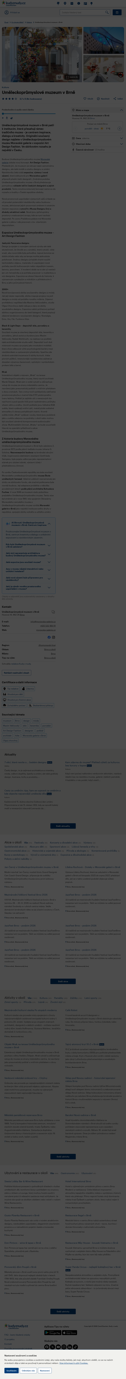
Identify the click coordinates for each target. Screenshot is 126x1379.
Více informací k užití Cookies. (73, 1363)
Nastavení (45, 1370)
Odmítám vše (28, 1370)
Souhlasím (11, 1370)
